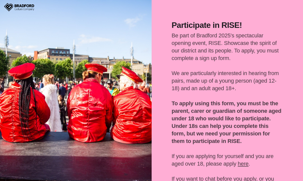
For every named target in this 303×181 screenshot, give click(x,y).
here (243, 162)
